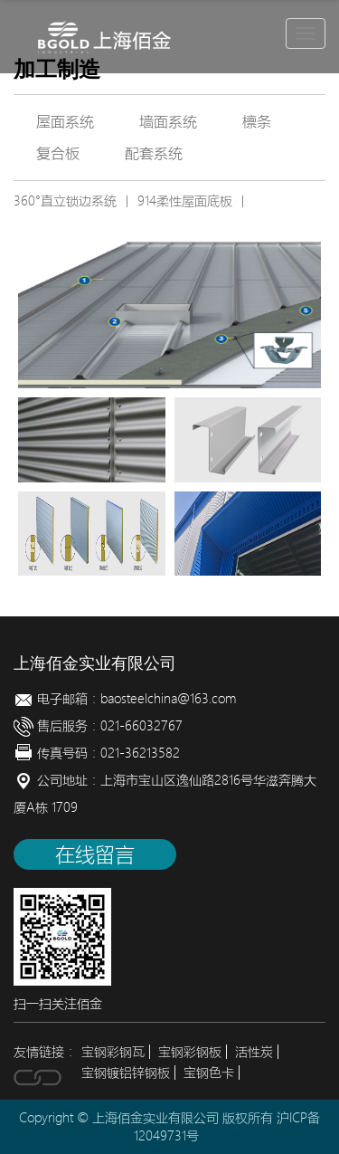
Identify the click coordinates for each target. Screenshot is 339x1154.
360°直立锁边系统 (65, 201)
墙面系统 (168, 121)
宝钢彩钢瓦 (113, 1051)
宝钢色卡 (209, 1072)
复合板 (58, 153)
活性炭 (254, 1051)
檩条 (256, 121)
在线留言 (95, 854)
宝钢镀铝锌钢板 (125, 1072)
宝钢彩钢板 (189, 1051)
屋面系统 (65, 121)
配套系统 (154, 153)
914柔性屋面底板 (184, 201)
